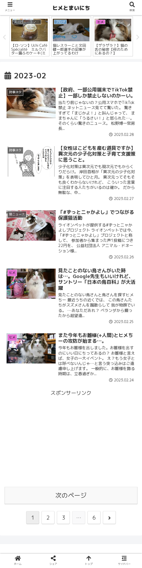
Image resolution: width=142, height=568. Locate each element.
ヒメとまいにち (71, 8)
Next (138, 37)
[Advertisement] (71, 438)
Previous (4, 37)
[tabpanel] (29, 36)
